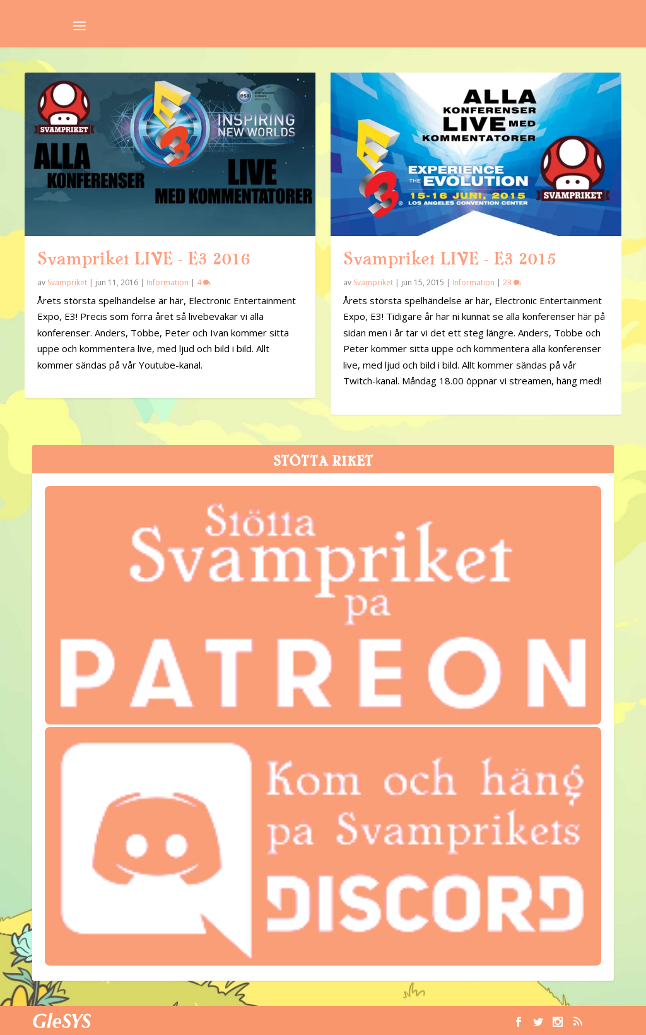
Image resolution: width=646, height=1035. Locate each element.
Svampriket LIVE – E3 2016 (143, 258)
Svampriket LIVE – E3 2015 (449, 258)
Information (167, 282)
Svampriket (67, 282)
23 (512, 282)
